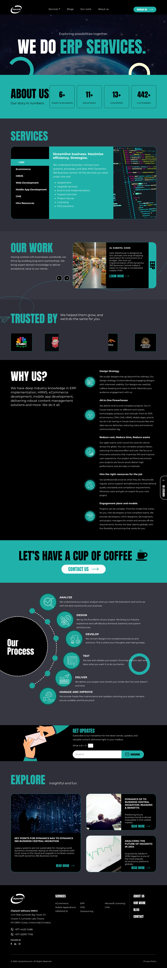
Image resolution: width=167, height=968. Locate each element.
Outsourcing (86, 911)
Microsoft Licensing (115, 903)
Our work (85, 9)
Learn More (116, 276)
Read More (62, 865)
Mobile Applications (65, 907)
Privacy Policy (149, 961)
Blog (136, 909)
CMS (107, 907)
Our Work (139, 903)
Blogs (70, 9)
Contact (138, 916)
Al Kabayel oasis (119, 248)
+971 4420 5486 (24, 929)
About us (103, 9)
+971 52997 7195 (24, 934)
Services (53, 9)
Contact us (142, 9)
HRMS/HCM (61, 911)
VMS (82, 907)
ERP (82, 903)
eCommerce (61, 903)
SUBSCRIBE (135, 754)
